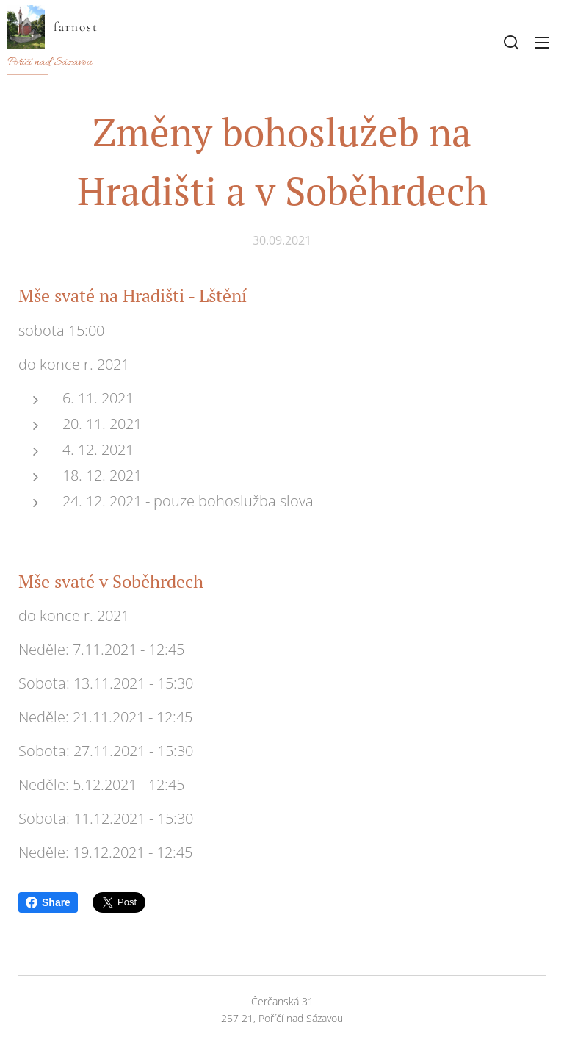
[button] (511, 42)
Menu (542, 42)
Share (48, 902)
